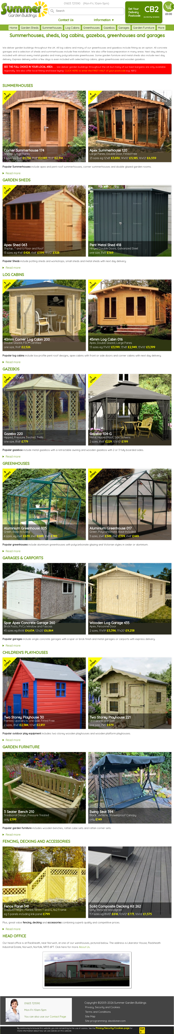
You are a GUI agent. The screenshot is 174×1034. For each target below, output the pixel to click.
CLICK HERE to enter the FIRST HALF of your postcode (95, 70)
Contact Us (65, 20)
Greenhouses (91, 27)
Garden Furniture (143, 27)
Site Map (90, 1016)
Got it (142, 1030)
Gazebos (109, 27)
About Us (84, 947)
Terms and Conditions (98, 1011)
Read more (13, 173)
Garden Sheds (30, 27)
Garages (123, 27)
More (161, 27)
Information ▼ (104, 20)
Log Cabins (72, 27)
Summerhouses (52, 27)
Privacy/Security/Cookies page (112, 1028)
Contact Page (58, 1016)
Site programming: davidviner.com (105, 1020)
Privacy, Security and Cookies (102, 1007)
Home (13, 27)
